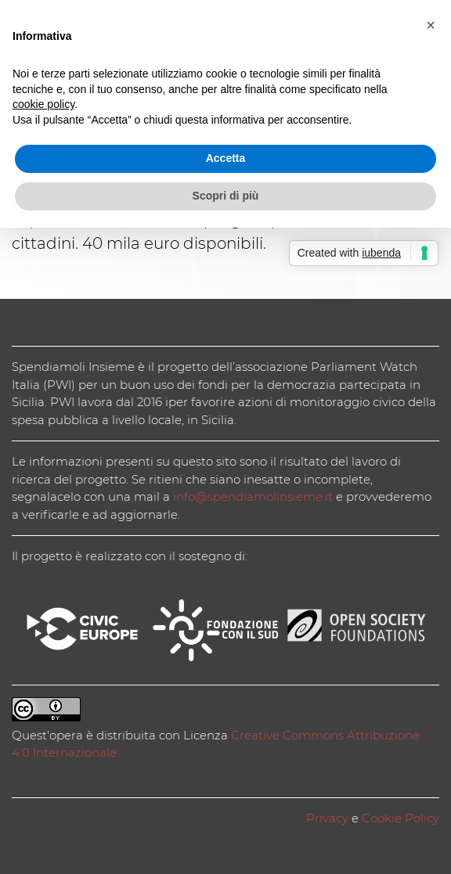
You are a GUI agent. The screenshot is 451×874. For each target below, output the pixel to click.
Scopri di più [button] (226, 195)
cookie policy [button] (43, 104)
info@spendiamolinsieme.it (253, 496)
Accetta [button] (226, 158)
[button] (430, 25)
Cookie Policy (400, 818)
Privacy (327, 818)
